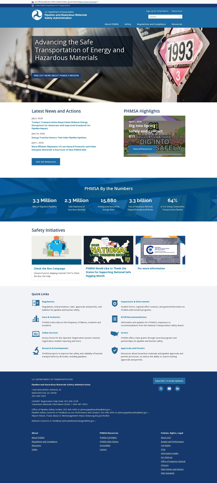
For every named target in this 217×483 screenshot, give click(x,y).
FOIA (163, 449)
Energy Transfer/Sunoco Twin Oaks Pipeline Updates (59, 137)
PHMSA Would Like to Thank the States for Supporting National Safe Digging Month (108, 272)
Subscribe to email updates (169, 380)
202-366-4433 (39, 395)
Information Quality (169, 453)
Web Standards (168, 473)
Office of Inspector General (173, 461)
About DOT (166, 437)
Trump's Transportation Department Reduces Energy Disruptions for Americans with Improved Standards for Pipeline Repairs (61, 125)
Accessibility (105, 445)
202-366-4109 (71, 401)
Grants (124, 332)
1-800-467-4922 (79, 404)
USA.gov (165, 465)
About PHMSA (112, 24)
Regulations (48, 301)
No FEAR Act (166, 457)
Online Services (50, 332)
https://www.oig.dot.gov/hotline (94, 415)
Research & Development (55, 348)
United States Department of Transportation (52, 5)
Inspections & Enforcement (135, 301)
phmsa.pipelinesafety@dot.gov (96, 409)
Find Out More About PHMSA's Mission (56, 75)
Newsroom (177, 11)
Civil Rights (166, 445)
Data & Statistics (51, 317)
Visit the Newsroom (46, 161)
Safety (128, 24)
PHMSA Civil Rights (108, 437)
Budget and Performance (172, 441)
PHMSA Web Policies (109, 441)
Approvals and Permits (133, 348)
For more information (151, 268)
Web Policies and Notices (172, 469)
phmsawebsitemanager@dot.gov (79, 420)
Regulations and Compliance (151, 24)
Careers (103, 449)
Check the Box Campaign (49, 268)
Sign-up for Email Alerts (157, 11)
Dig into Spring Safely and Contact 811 (146, 131)
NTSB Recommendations (134, 317)
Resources (177, 24)
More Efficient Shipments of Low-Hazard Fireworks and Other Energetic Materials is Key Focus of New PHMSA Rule (64, 148)
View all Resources (142, 148)
